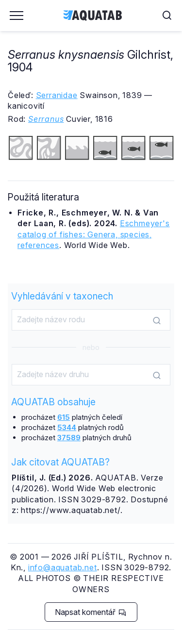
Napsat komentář (90, 612)
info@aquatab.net (62, 567)
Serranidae (57, 95)
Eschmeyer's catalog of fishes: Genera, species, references (93, 234)
